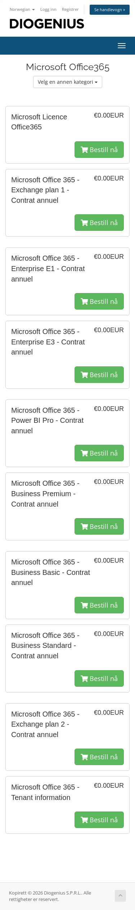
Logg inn (48, 9)
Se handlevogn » (109, 9)
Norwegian (22, 9)
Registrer (70, 9)
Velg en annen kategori (68, 81)
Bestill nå (99, 149)
